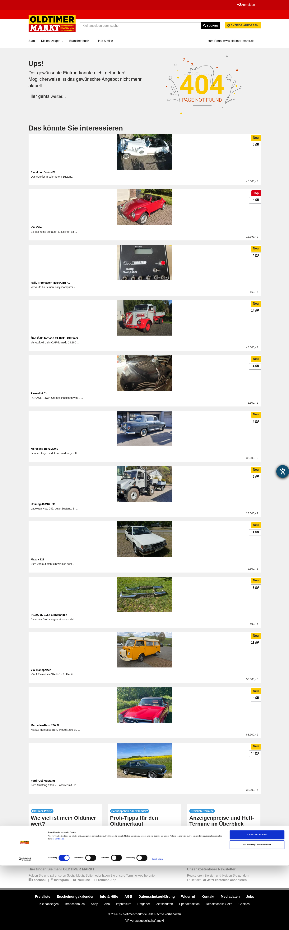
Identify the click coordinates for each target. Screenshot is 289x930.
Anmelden (246, 4)
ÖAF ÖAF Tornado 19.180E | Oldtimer (54, 338)
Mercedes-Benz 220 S (44, 448)
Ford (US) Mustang (43, 780)
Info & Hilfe (107, 40)
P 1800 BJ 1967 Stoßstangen (49, 614)
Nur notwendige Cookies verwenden (257, 909)
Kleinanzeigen (52, 40)
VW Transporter (41, 670)
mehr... (65, 848)
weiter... (59, 96)
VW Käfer (37, 227)
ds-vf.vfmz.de (58, 903)
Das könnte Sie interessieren (76, 128)
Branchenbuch (80, 40)
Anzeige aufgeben (242, 25)
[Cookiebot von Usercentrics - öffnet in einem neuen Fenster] (25, 923)
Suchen (210, 25)
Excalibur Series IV (43, 172)
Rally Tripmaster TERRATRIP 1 (50, 282)
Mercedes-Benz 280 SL (45, 725)
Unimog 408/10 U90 (43, 504)
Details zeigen (157, 924)
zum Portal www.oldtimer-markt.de (231, 40)
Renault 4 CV (39, 393)
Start (32, 40)
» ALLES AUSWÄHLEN (257, 899)
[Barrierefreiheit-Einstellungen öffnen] (282, 471)
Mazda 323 (37, 559)
